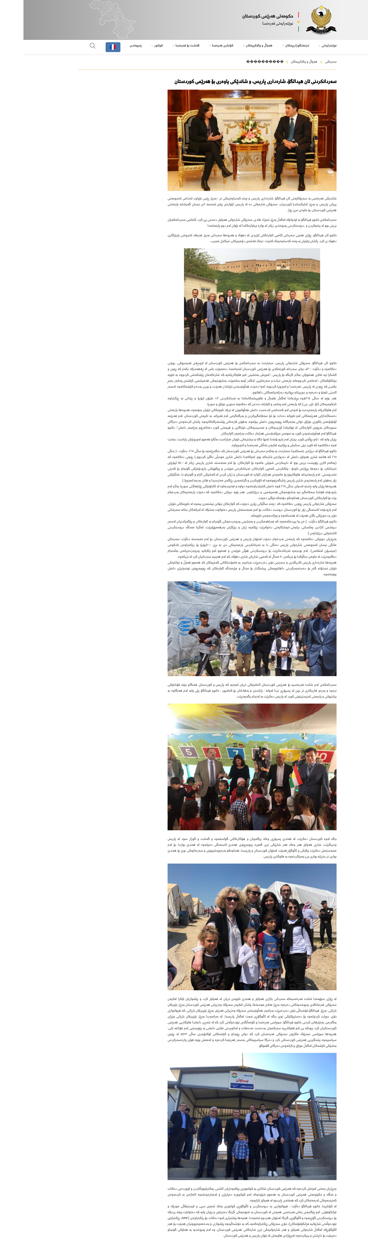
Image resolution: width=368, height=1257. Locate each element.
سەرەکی (307, 62)
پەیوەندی (112, 46)
